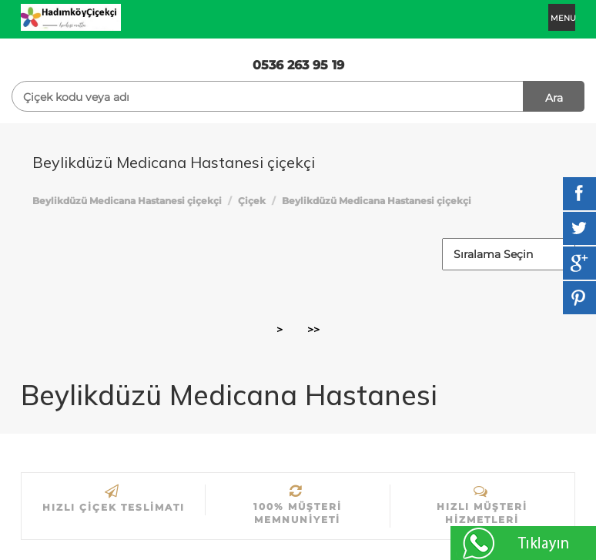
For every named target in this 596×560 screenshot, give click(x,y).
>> (313, 330)
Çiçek (252, 200)
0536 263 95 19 (298, 65)
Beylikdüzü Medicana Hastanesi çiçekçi (127, 200)
